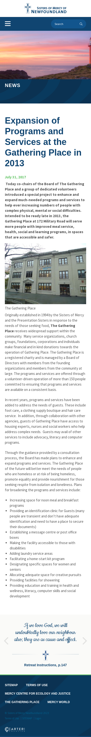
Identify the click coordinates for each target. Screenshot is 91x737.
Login (38, 715)
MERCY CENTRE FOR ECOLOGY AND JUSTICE (37, 691)
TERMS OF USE (37, 682)
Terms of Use (12, 715)
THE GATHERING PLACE (22, 699)
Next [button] (85, 636)
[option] (45, 642)
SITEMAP (11, 682)
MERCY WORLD (59, 699)
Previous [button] (6, 636)
